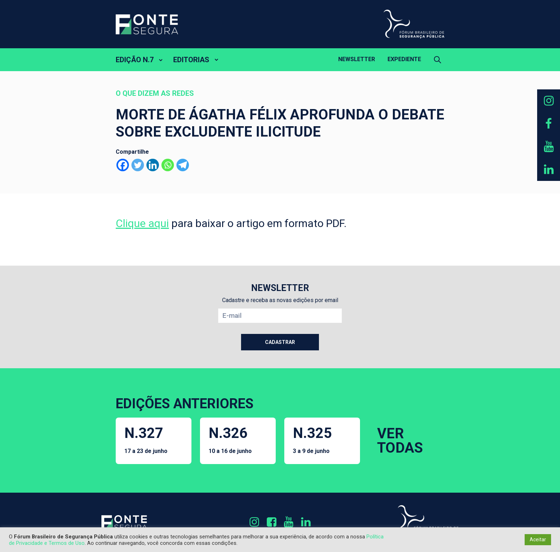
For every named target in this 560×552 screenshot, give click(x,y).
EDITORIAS (191, 59)
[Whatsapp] (167, 165)
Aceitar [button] (538, 539)
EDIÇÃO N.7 (135, 59)
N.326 (230, 439)
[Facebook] (122, 165)
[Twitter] (137, 165)
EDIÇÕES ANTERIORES (185, 403)
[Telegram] (182, 165)
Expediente (404, 59)
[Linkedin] (152, 165)
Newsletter (356, 59)
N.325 (312, 439)
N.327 (146, 439)
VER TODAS (400, 440)
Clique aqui (142, 223)
